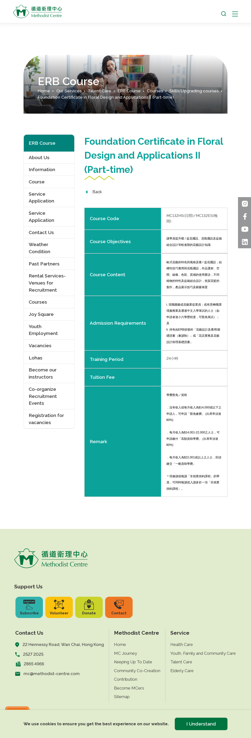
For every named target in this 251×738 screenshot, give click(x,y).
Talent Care (99, 90)
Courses (155, 90)
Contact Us (41, 232)
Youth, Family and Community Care (203, 653)
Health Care (181, 644)
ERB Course (129, 90)
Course (37, 181)
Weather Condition (39, 248)
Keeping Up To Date (133, 661)
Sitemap (122, 696)
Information (42, 169)
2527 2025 (33, 654)
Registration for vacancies (46, 419)
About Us (39, 157)
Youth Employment (43, 330)
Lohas (35, 357)
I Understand (201, 723)
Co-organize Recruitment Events (43, 396)
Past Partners (44, 263)
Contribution (125, 679)
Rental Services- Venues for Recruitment (47, 282)
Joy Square (41, 314)
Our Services (69, 90)
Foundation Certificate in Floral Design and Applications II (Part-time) (106, 97)
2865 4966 (34, 663)
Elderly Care (182, 670)
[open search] (223, 13)
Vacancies (40, 345)
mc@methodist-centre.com (52, 673)
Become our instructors (43, 373)
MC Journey (125, 653)
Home (44, 90)
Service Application (41, 197)
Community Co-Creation (137, 670)
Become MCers (129, 688)
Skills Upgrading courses (194, 90)
